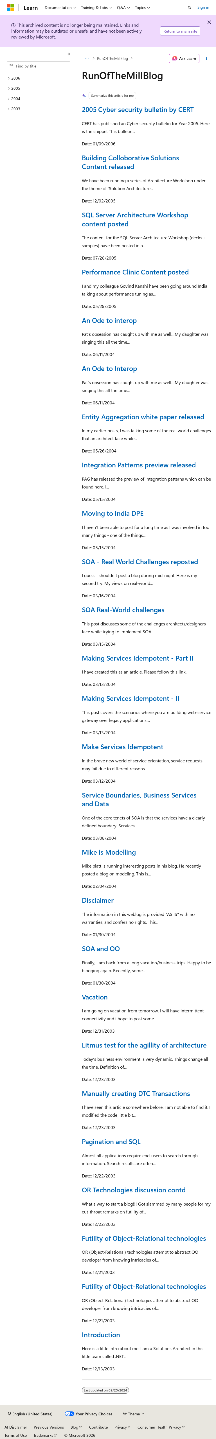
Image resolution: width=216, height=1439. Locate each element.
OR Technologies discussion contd (134, 1189)
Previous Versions (49, 1427)
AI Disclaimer (15, 1427)
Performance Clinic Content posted (135, 271)
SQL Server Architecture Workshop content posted (135, 219)
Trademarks (43, 1435)
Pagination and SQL (111, 1141)
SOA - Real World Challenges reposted (140, 561)
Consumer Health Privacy (159, 1427)
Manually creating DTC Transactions (136, 1093)
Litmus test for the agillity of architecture (144, 1044)
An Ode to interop (109, 320)
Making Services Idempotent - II (130, 697)
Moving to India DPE (112, 512)
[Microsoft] (10, 7)
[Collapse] (69, 54)
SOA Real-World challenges (123, 609)
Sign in (203, 7)
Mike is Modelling (109, 851)
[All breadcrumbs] (87, 58)
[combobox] (38, 65)
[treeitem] (38, 78)
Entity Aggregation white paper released (143, 416)
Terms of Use (15, 1435)
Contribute (98, 1427)
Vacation (95, 996)
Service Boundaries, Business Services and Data (139, 799)
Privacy (120, 1427)
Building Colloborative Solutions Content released (130, 162)
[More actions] (207, 58)
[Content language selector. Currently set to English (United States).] (30, 1413)
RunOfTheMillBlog (112, 58)
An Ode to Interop (109, 368)
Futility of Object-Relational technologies (144, 1237)
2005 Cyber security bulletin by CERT (138, 109)
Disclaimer (98, 899)
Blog (74, 1427)
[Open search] (189, 8)
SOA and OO (101, 948)
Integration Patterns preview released (139, 464)
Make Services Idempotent (122, 746)
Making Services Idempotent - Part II (138, 657)
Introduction (101, 1334)
